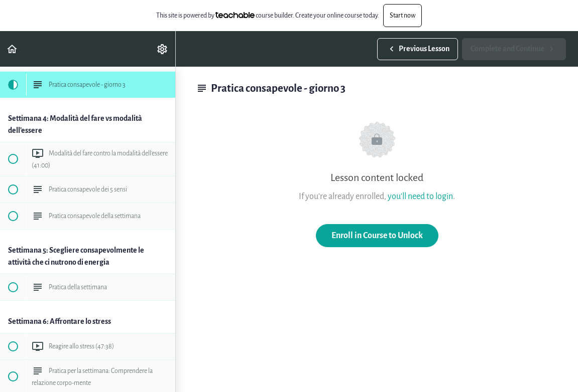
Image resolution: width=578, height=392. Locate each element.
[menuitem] (162, 49)
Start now (402, 15)
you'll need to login (420, 196)
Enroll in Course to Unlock (377, 235)
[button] (12, 49)
